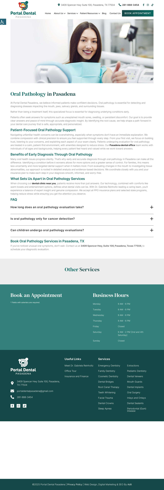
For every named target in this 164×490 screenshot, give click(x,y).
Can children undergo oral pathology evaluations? (47, 230)
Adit (129, 484)
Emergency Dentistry (109, 365)
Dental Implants (135, 387)
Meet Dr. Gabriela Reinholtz (79, 365)
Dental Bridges (106, 381)
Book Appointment (138, 13)
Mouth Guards (134, 381)
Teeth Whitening (106, 392)
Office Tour (70, 371)
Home (48, 13)
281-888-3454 (129, 5)
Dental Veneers (135, 376)
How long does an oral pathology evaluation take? (47, 207)
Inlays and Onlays (136, 397)
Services (71, 13)
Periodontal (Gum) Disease (136, 409)
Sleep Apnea (104, 408)
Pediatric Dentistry (136, 371)
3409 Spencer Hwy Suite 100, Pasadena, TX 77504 (86, 5)
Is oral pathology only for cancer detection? (43, 218)
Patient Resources (89, 13)
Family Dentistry (106, 371)
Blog (104, 13)
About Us (58, 13)
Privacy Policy (74, 484)
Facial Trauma (105, 397)
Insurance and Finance (76, 376)
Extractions (133, 365)
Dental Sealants (135, 403)
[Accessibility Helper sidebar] (3, 22)
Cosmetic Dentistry (108, 376)
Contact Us (115, 13)
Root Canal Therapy (108, 387)
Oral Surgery (133, 392)
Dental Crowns (106, 403)
